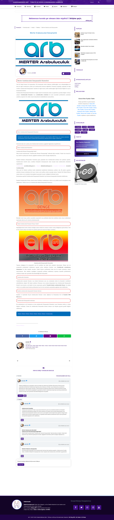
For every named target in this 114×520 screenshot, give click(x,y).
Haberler (79, 129)
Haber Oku (26, 509)
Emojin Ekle (20, 464)
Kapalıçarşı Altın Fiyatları (83, 111)
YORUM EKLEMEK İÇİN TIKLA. (63, 376)
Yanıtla (20, 395)
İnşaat (33, 347)
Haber (34, 345)
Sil (25, 395)
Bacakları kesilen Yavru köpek (87, 46)
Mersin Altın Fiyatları (86, 113)
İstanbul (85, 132)
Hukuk (19, 313)
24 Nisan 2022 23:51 (64, 381)
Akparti (78, 127)
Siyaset (92, 129)
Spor (78, 132)
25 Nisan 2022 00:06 (64, 404)
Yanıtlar (20, 399)
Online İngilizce (41, 509)
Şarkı (37, 347)
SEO (26, 345)
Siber (29, 345)
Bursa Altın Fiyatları (88, 107)
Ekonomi (92, 127)
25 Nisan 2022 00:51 (64, 425)
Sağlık (86, 129)
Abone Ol (86, 153)
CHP (85, 127)
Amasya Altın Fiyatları (86, 105)
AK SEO (27, 342)
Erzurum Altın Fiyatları (90, 109)
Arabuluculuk (49, 313)
